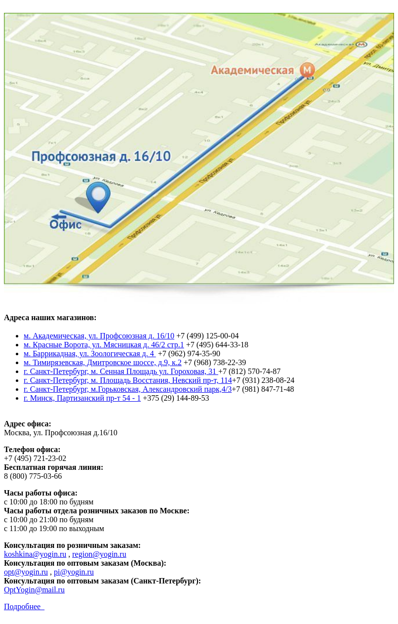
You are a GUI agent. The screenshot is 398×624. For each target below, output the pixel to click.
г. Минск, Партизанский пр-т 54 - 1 (82, 398)
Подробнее (24, 606)
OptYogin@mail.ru (34, 589)
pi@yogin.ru (74, 572)
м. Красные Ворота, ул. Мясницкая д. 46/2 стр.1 (104, 344)
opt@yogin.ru (26, 572)
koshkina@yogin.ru (35, 554)
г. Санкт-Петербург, (57, 371)
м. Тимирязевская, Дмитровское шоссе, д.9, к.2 (103, 362)
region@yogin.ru (99, 554)
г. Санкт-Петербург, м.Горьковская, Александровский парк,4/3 (128, 389)
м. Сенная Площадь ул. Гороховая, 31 (154, 371)
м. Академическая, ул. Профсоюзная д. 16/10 (99, 336)
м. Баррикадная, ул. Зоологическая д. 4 (90, 353)
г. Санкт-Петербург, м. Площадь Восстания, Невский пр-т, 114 (128, 380)
